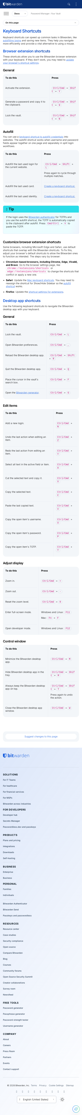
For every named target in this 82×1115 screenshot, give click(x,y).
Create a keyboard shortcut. (59, 186)
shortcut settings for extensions (46, 291)
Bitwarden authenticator (42, 217)
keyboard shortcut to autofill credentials (41, 136)
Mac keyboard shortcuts (40, 280)
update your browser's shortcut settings (38, 61)
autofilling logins (12, 40)
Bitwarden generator (27, 392)
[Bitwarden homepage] (16, 756)
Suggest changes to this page (41, 736)
